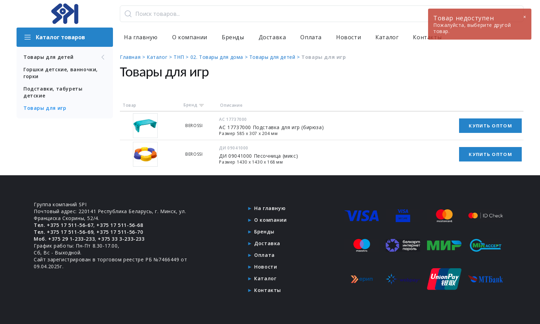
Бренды (233, 37)
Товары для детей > (275, 57)
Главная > (133, 57)
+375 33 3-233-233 (121, 239)
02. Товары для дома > (219, 57)
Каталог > (160, 57)
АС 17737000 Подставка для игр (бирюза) (271, 127)
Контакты (267, 290)
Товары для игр (44, 108)
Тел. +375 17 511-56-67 (63, 225)
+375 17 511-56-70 (119, 232)
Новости (348, 37)
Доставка (272, 37)
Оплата (311, 37)
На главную (141, 37)
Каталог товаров (54, 37)
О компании (189, 37)
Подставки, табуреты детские (52, 92)
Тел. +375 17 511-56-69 (63, 232)
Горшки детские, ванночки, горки (60, 73)
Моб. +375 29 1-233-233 (64, 239)
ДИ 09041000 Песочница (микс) (258, 156)
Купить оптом (490, 126)
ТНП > (182, 57)
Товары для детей (64, 57)
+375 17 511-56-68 (119, 225)
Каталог (386, 37)
